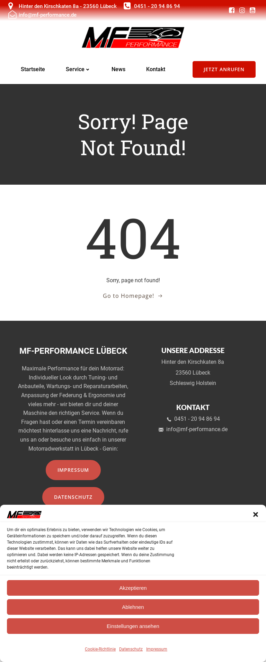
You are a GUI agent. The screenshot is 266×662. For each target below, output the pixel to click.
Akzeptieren (133, 588)
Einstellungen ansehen (133, 626)
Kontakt (155, 70)
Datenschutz (131, 649)
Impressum (156, 649)
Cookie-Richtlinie (100, 649)
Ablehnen (133, 607)
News (118, 70)
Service (78, 70)
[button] (255, 514)
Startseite (33, 70)
